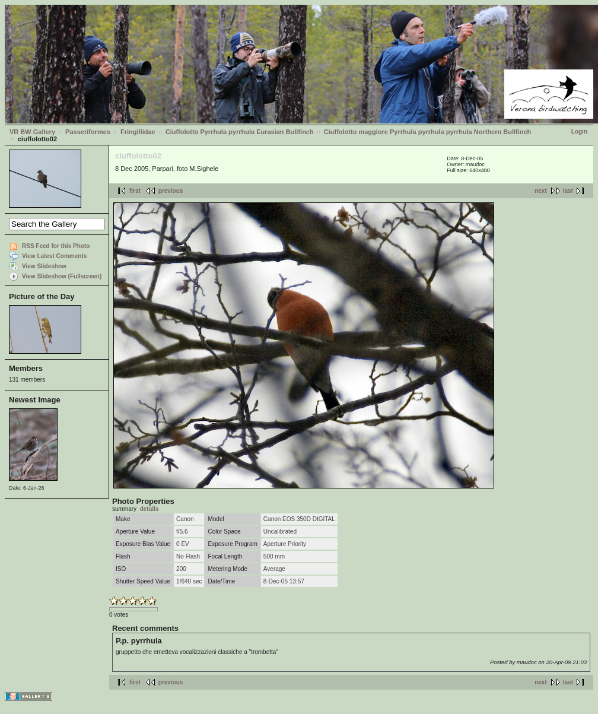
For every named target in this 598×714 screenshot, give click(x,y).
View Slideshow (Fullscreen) (61, 276)
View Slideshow (44, 266)
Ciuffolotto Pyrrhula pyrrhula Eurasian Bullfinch (240, 131)
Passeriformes (87, 131)
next (541, 191)
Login (579, 131)
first (135, 191)
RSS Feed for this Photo (56, 246)
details (149, 509)
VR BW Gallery (32, 131)
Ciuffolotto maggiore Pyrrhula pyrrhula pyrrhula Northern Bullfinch (428, 131)
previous (170, 191)
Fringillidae (137, 131)
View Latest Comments (54, 256)
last (568, 191)
